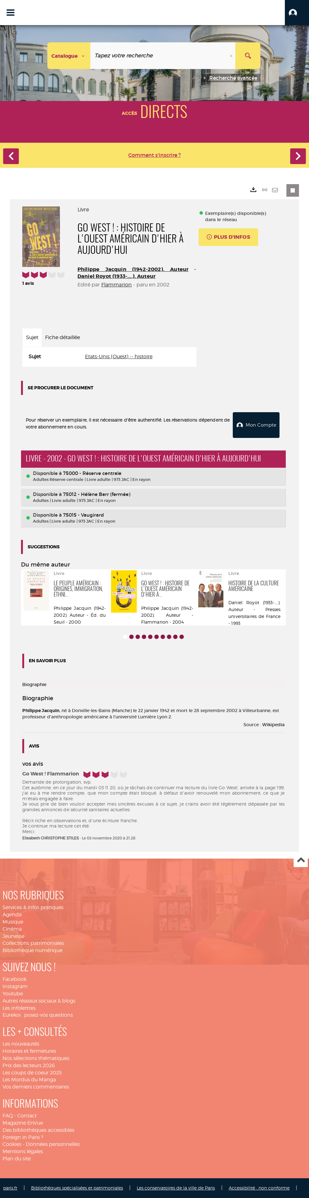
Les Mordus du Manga (29, 1080)
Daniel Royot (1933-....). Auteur (116, 276)
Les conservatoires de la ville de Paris (176, 1187)
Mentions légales (23, 1151)
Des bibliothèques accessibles (38, 1130)
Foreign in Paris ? (23, 1137)
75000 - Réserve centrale (92, 473)
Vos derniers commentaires (36, 1087)
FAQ (8, 1116)
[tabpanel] (109, 356)
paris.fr (10, 1187)
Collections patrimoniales (33, 943)
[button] (297, 12)
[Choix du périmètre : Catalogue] (69, 55)
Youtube (13, 994)
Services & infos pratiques (33, 907)
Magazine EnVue (23, 1123)
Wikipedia (273, 724)
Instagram (15, 986)
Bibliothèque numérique (32, 950)
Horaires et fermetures (29, 1051)
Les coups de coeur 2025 (32, 1073)
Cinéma (12, 929)
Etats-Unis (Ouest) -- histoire (118, 356)
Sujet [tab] (32, 337)
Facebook (14, 979)
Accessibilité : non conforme (259, 1187)
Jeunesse (13, 936)
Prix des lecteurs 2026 (29, 1065)
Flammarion (116, 285)
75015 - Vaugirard (83, 515)
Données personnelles (53, 1144)
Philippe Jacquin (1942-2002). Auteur (133, 269)
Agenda (12, 915)
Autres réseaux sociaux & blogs (39, 1001)
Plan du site (17, 1159)
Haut (301, 860)
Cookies (12, 1144)
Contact (27, 1116)
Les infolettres (19, 1008)
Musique (13, 922)
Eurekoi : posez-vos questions (38, 1015)
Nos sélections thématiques (36, 1058)
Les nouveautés (21, 1044)
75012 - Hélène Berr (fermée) (96, 494)
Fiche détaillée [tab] (62, 337)
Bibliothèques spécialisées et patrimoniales (77, 1187)
